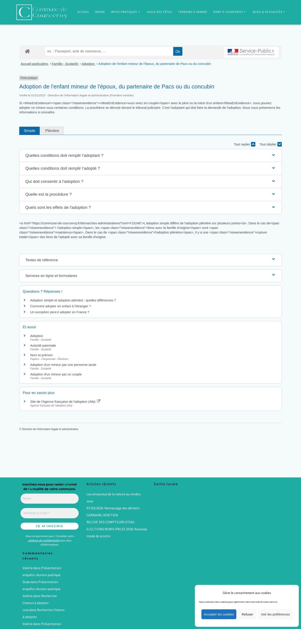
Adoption (88, 64)
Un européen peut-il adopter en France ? (59, 312)
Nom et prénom (41, 355)
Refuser (247, 614)
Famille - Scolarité (65, 64)
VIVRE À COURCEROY (228, 12)
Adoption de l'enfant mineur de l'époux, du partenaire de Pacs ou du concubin (154, 64)
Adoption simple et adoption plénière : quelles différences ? (73, 300)
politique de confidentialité (43, 540)
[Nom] (50, 499)
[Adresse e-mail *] (50, 513)
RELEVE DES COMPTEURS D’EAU (110, 522)
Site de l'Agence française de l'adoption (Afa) (65, 401)
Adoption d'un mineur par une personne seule (63, 364)
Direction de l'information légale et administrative (50, 429)
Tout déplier (270, 144)
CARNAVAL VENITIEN (102, 515)
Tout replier (244, 144)
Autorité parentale (43, 345)
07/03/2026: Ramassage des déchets (113, 508)
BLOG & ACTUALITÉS (267, 12)
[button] (150, 155)
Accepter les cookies (219, 614)
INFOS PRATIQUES (124, 12)
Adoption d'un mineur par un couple (56, 374)
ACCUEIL (83, 12)
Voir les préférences (275, 614)
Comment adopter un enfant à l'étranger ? (60, 306)
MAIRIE (100, 12)
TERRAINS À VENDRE (192, 12)
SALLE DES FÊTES (159, 12)
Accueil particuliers (35, 64)
